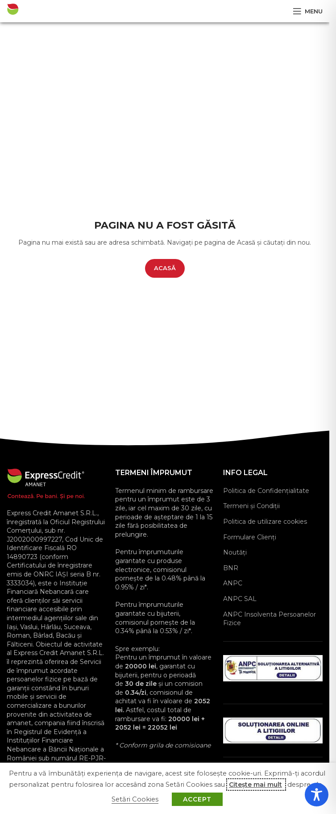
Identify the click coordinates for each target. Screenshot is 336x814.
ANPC (232, 583)
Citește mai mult (255, 785)
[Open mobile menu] (307, 11)
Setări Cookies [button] (135, 799)
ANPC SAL (240, 599)
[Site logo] (37, 11)
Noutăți (235, 552)
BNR (230, 568)
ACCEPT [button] (197, 799)
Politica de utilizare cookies (265, 522)
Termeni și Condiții (251, 506)
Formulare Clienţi (249, 537)
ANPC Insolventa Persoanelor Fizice (269, 618)
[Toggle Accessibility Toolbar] (316, 794)
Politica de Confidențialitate (266, 491)
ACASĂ (165, 267)
